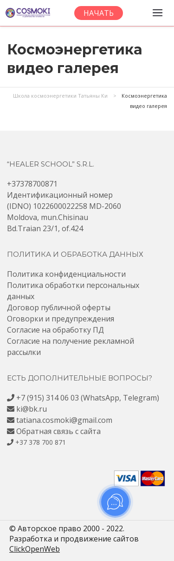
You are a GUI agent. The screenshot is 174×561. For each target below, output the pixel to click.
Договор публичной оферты (58, 307)
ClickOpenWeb (34, 549)
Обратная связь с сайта (58, 431)
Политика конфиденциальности (66, 274)
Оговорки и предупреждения (60, 319)
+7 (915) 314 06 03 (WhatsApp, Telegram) (87, 398)
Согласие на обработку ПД (55, 330)
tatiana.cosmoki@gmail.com (64, 420)
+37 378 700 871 (40, 442)
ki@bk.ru (31, 409)
